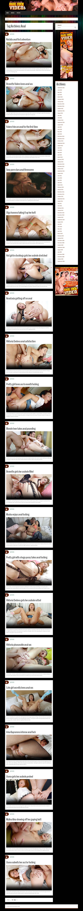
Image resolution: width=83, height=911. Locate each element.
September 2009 (61, 247)
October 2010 (60, 217)
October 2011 (60, 196)
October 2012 (60, 168)
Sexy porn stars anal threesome (21, 169)
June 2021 (60, 117)
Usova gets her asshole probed (21, 776)
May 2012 (60, 180)
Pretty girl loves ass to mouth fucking (24, 384)
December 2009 (61, 240)
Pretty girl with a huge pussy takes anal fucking (29, 557)
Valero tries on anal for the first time (23, 126)
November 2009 (61, 242)
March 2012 (60, 185)
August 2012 (60, 173)
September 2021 (61, 110)
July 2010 (60, 224)
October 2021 (60, 108)
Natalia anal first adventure (19, 39)
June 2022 (60, 90)
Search (59, 25)
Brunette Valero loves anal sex (21, 83)
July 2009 (60, 252)
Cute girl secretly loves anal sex (21, 687)
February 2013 (61, 159)
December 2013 (61, 136)
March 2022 (60, 97)
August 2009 (60, 249)
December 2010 (61, 212)
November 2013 (61, 138)
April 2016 (60, 134)
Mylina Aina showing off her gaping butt (25, 819)
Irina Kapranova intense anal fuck (22, 732)
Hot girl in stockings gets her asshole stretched (28, 255)
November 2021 (61, 106)
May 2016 (60, 131)
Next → (16, 900)
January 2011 (60, 210)
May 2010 (60, 228)
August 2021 (60, 113)
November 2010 (61, 215)
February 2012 (61, 187)
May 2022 (60, 92)
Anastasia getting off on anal (20, 298)
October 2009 (60, 245)
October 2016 (60, 120)
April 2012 (60, 182)
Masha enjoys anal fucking (19, 514)
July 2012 (60, 175)
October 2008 (60, 259)
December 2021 (61, 103)
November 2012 (61, 166)
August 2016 (60, 124)
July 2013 (60, 147)
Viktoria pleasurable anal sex (20, 644)
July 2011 (60, 203)
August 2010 (60, 222)
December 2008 (61, 254)
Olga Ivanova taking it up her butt (22, 212)
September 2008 (61, 261)
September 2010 (61, 219)
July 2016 (60, 127)
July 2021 (60, 115)
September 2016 (61, 122)
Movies (12, 13)
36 (12, 900)
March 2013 (60, 157)
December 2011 (61, 191)
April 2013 (60, 154)
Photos (18, 13)
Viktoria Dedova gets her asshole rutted (25, 600)
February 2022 (61, 99)
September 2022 (61, 87)
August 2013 (60, 145)
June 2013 (60, 150)
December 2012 (61, 164)
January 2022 (60, 101)
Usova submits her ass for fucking (22, 862)
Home (7, 13)
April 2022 (60, 94)
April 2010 (60, 231)
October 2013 (60, 141)
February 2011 (61, 208)
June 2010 (60, 226)
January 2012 (60, 189)
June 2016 (60, 129)
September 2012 (61, 171)
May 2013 (60, 152)
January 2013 (60, 161)
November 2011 (61, 194)
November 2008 (61, 256)
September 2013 (61, 143)
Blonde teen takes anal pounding (22, 428)
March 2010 (60, 233)
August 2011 (60, 201)
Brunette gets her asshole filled (21, 471)
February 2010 (61, 235)
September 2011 (61, 198)
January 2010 (60, 238)
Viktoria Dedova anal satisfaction (22, 341)
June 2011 (60, 205)
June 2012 (60, 178)
